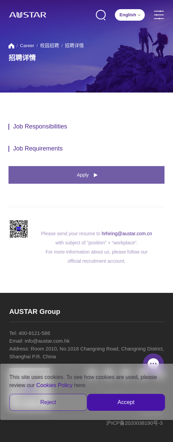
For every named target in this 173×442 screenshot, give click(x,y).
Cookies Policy (54, 385)
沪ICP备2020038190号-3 (134, 423)
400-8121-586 (34, 333)
